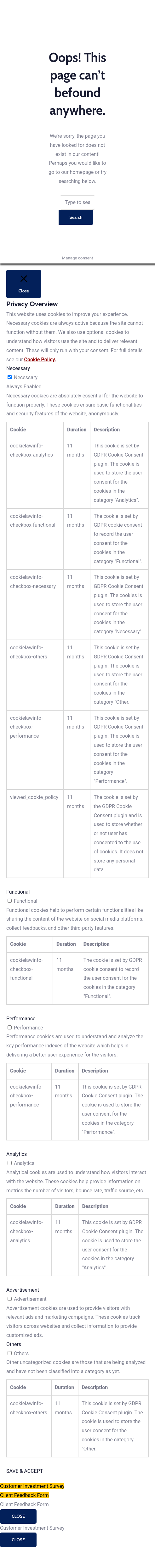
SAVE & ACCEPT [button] (24, 1471)
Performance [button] (21, 1019)
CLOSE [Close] (18, 1516)
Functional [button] (18, 892)
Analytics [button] (16, 1154)
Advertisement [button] (22, 1290)
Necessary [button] (18, 368)
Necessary (25, 377)
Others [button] (13, 1344)
